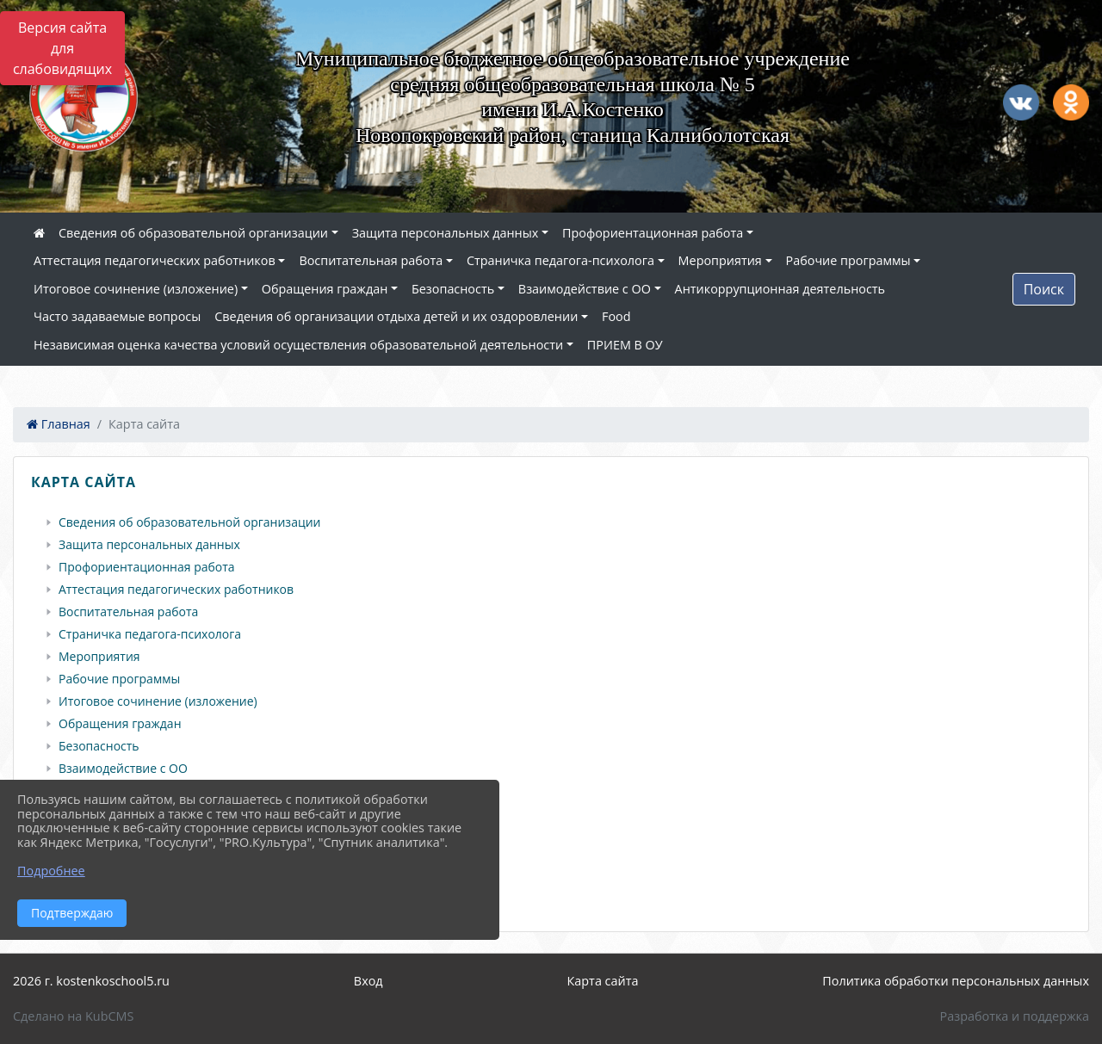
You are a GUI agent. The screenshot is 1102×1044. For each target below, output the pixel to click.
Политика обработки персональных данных (955, 981)
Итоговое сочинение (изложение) (136, 289)
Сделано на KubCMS (73, 1016)
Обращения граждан (324, 289)
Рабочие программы (848, 260)
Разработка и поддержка (1014, 1016)
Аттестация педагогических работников (155, 260)
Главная (58, 424)
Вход (368, 981)
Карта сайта (603, 981)
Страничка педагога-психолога (560, 260)
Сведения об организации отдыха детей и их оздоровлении (396, 316)
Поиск (1044, 289)
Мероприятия (720, 260)
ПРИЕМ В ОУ (625, 345)
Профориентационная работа (652, 233)
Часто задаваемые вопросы (117, 316)
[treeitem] (554, 522)
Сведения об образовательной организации (193, 233)
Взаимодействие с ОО (584, 289)
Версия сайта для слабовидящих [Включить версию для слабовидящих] (62, 48)
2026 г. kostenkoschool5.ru (91, 981)
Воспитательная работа (371, 260)
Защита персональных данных (445, 233)
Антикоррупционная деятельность (780, 289)
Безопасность (453, 289)
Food (616, 316)
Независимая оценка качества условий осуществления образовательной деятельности (298, 345)
